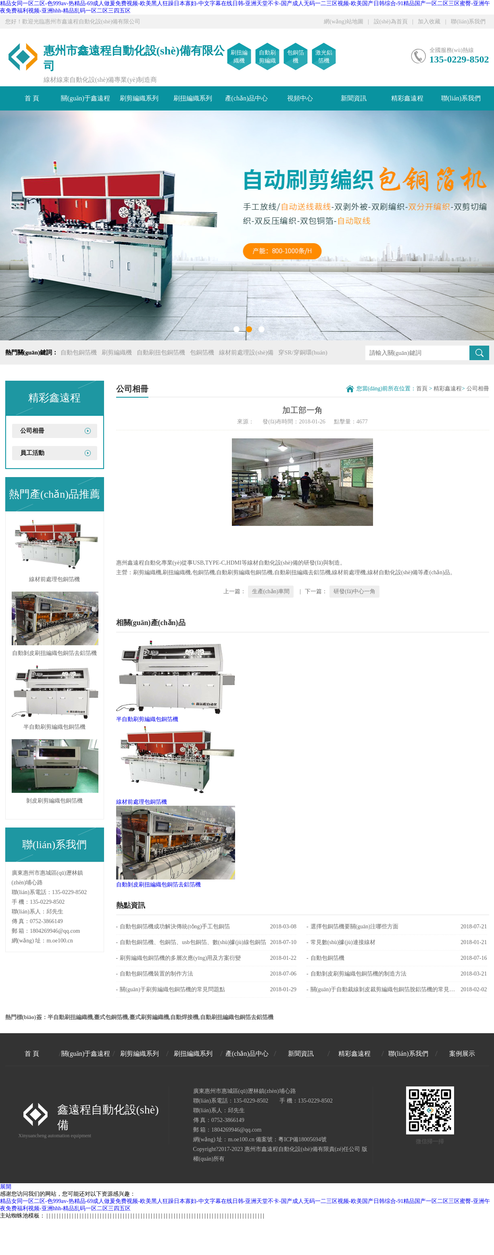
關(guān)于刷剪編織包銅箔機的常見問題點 (206, 989)
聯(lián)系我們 (468, 22)
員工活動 (32, 453)
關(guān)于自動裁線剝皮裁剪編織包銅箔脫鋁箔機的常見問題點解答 (396, 989)
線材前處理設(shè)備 (246, 352)
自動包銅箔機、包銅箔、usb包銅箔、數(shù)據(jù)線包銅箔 (206, 942)
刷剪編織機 (117, 352)
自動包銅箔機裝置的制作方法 (206, 974)
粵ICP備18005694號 (302, 1139)
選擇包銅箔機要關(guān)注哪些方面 (396, 926)
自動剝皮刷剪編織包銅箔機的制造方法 (396, 974)
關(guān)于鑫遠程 (85, 98)
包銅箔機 (202, 352)
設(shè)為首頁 (391, 22)
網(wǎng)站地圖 (343, 22)
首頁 (421, 389)
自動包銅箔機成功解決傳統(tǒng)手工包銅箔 (206, 926)
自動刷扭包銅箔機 (161, 352)
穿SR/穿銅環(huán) (302, 352)
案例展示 (462, 1053)
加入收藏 (429, 22)
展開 (5, 1187)
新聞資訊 (354, 98)
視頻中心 (300, 98)
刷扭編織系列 (192, 98)
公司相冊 (32, 430)
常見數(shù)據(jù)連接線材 (396, 942)
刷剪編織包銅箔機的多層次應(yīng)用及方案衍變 (206, 958)
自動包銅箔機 (78, 352)
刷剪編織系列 (139, 98)
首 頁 (32, 98)
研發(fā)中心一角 (354, 591)
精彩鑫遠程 (407, 98)
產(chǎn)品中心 (246, 98)
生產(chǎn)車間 (271, 591)
